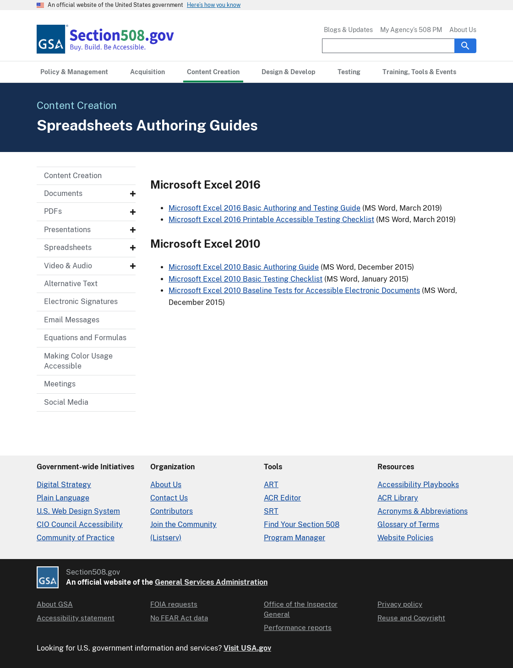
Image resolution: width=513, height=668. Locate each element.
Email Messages (71, 319)
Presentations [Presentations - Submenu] (67, 229)
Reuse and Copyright (411, 618)
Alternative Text (71, 283)
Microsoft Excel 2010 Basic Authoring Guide (244, 267)
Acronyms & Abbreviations (422, 511)
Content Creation (73, 175)
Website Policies (405, 537)
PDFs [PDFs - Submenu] (53, 211)
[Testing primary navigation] (349, 71)
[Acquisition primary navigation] (147, 71)
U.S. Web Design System (78, 511)
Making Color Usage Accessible (78, 361)
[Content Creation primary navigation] (213, 71)
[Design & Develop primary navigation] (289, 71)
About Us (462, 30)
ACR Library (397, 498)
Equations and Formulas (85, 337)
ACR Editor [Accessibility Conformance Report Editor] (282, 498)
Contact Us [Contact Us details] (169, 498)
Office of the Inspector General (301, 609)
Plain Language (63, 498)
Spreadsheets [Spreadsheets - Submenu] (68, 247)
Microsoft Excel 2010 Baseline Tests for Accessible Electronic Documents (294, 290)
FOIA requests (173, 604)
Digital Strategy (64, 484)
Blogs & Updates (348, 30)
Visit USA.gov (247, 648)
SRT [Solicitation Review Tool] (271, 511)
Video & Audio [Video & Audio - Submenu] (68, 265)
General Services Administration (211, 582)
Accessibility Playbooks (418, 484)
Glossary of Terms (408, 524)
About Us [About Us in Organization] (165, 484)
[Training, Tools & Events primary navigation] (419, 71)
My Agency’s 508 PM (411, 30)
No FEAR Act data (179, 618)
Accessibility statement (76, 618)
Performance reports (298, 627)
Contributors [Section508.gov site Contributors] (171, 511)
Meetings (60, 384)
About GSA (55, 604)
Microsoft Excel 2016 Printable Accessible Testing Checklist (271, 219)
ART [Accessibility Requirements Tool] (271, 484)
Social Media (66, 402)
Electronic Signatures (81, 301)
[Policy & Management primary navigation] (74, 71)
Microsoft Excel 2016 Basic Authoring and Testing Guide (264, 208)
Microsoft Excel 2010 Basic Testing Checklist (245, 279)
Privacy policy (399, 604)
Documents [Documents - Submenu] (63, 193)
